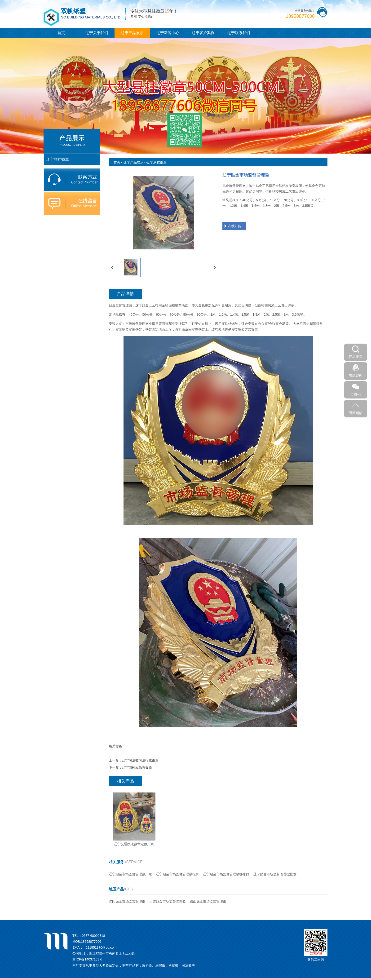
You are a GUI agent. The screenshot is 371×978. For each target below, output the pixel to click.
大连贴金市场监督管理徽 (167, 901)
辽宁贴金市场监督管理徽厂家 (130, 874)
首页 (61, 33)
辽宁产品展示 (132, 33)
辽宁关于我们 (96, 33)
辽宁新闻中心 (167, 33)
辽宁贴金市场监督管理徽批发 (274, 874)
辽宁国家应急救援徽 (137, 767)
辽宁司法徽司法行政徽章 (140, 760)
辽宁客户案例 (203, 33)
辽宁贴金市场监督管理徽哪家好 (226, 874)
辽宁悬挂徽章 (157, 162)
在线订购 (234, 226)
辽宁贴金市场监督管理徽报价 (177, 874)
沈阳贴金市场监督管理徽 (127, 901)
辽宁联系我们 (238, 33)
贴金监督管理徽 (120, 305)
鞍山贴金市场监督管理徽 (208, 901)
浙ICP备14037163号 (87, 959)
